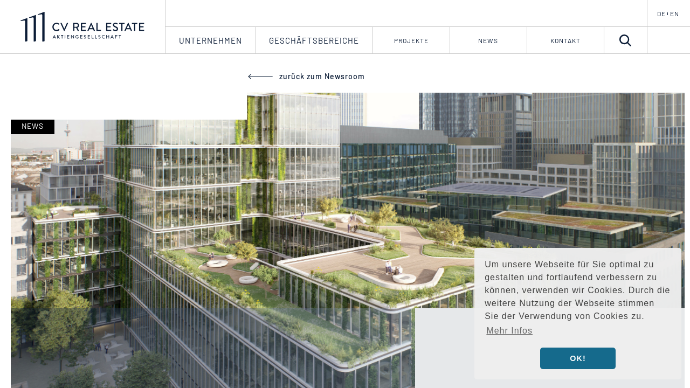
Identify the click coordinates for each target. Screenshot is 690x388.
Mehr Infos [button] (509, 330)
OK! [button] (577, 358)
